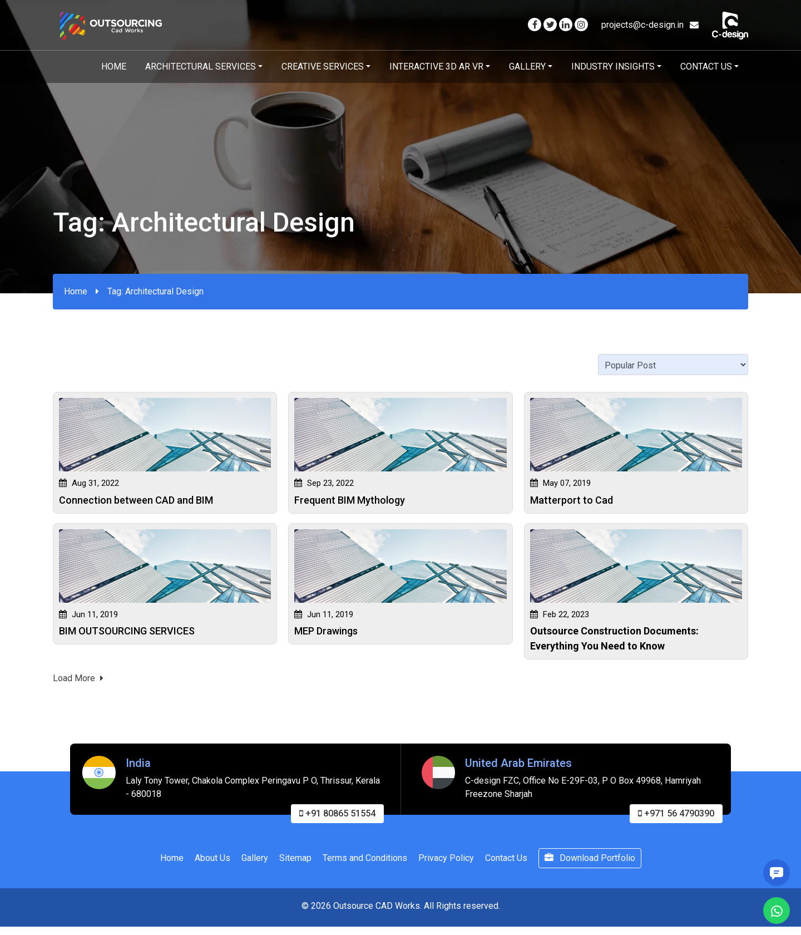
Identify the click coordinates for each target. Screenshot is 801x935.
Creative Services (322, 66)
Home (113, 66)
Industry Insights (613, 66)
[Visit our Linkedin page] (565, 24)
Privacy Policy (446, 861)
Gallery (527, 66)
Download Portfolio (590, 861)
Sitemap (295, 861)
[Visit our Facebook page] (534, 24)
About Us (212, 861)
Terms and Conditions (365, 861)
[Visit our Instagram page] (581, 24)
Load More (78, 681)
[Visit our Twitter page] (550, 24)
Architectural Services (200, 66)
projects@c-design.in (650, 24)
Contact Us (706, 66)
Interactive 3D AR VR (436, 66)
